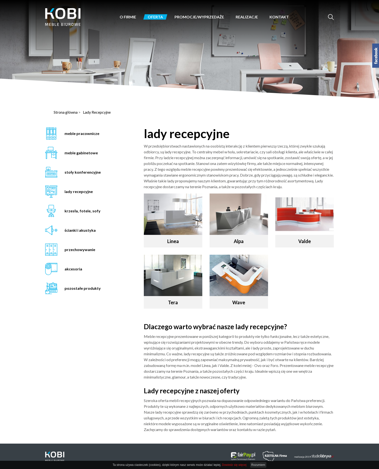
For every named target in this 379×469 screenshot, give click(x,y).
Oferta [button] (155, 17)
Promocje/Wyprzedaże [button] (199, 17)
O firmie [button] (128, 17)
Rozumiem (258, 465)
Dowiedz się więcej (234, 465)
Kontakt (279, 17)
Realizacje (247, 17)
